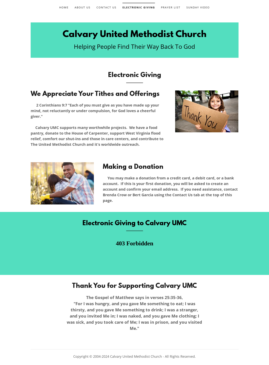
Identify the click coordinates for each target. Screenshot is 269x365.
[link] (134, 36)
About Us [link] (82, 7)
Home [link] (64, 7)
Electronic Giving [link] (138, 7)
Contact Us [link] (106, 7)
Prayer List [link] (170, 7)
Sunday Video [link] (198, 7)
